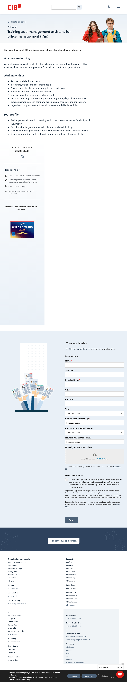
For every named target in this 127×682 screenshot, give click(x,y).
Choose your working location (79, 429)
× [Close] (122, 664)
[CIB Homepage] (27, 7)
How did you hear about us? (78, 438)
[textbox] (92, 414)
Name (68, 361)
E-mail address (72, 381)
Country (69, 400)
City (67, 390)
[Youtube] (90, 677)
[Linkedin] (85, 677)
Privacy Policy (65, 677)
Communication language (77, 419)
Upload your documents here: (79, 448)
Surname (70, 371)
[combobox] (94, 414)
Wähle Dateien (102, 459)
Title (68, 410)
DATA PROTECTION (74, 476)
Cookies (54, 677)
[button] (109, 6)
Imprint (74, 677)
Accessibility (33, 677)
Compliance (44, 677)
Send (71, 521)
